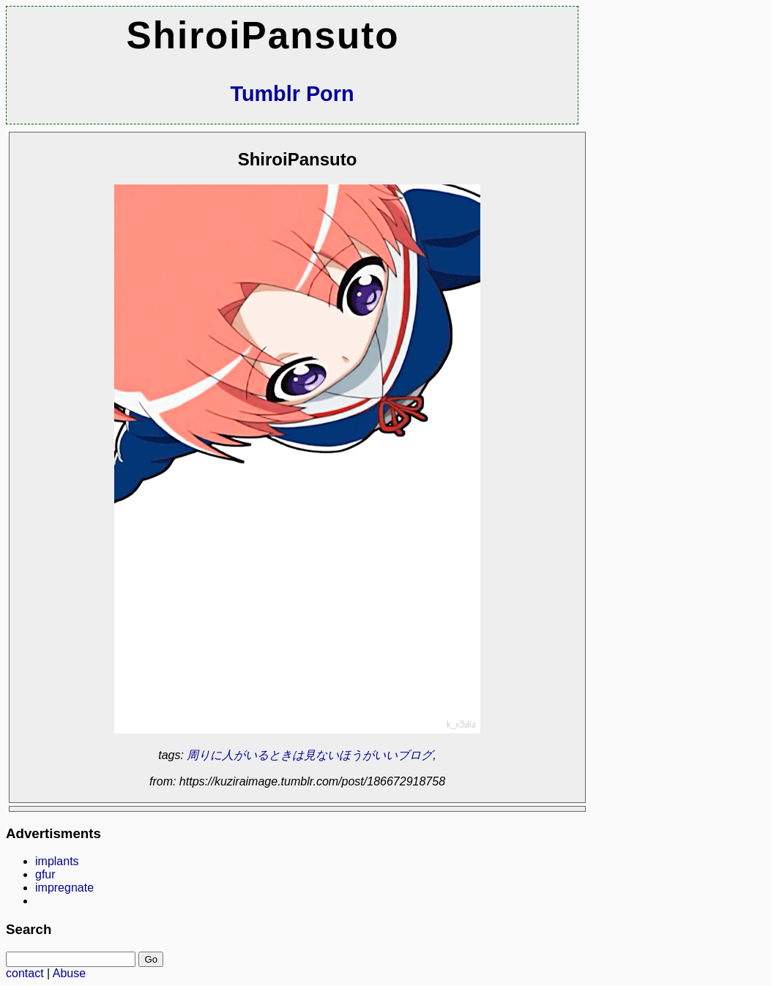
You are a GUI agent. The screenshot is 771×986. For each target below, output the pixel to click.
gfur (45, 874)
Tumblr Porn (292, 93)
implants (57, 861)
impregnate (64, 887)
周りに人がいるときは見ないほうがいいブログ (310, 755)
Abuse (69, 973)
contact (25, 973)
